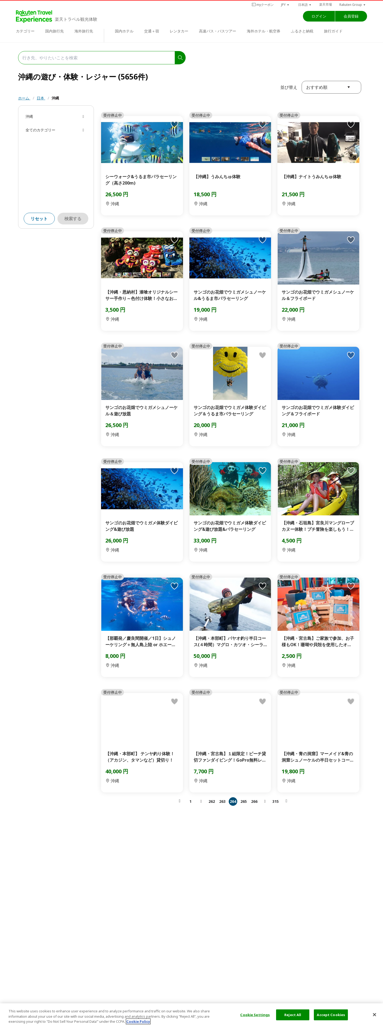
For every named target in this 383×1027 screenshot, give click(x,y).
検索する (72, 219)
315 (275, 801)
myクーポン (263, 4)
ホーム (24, 98)
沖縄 (55, 98)
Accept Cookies (331, 1014)
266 (254, 801)
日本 (41, 98)
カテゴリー (25, 31)
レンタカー (179, 31)
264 (233, 801)
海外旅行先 (83, 31)
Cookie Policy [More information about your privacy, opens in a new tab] (138, 1021)
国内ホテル (124, 31)
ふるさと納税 (302, 31)
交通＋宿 (151, 31)
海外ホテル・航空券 (263, 31)
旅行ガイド (333, 31)
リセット (39, 219)
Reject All (292, 1014)
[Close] (374, 1014)
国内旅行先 (54, 31)
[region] (191, 1015)
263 (222, 801)
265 (243, 801)
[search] (180, 57)
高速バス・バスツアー (217, 31)
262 (212, 801)
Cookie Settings (255, 1014)
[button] (285, 4)
